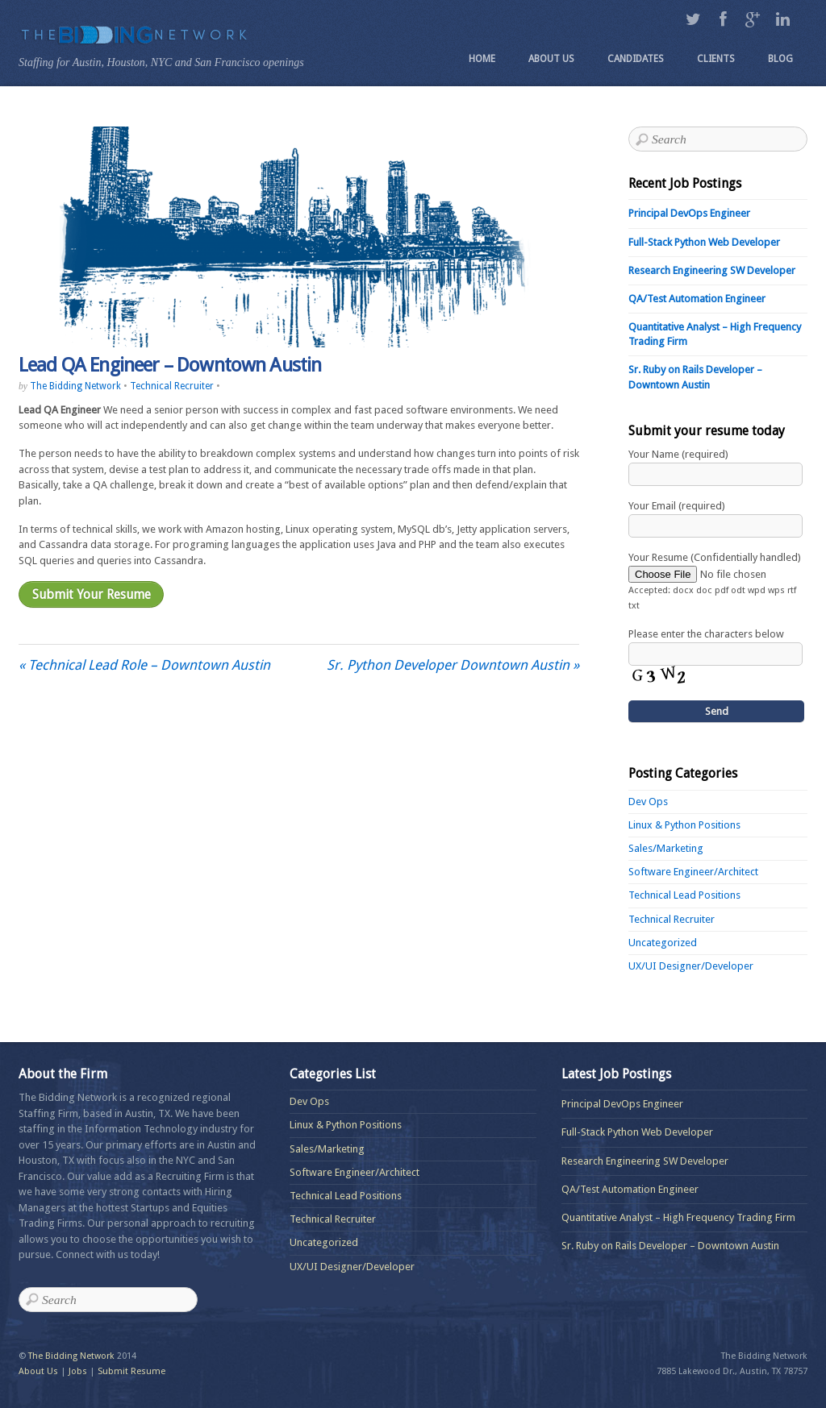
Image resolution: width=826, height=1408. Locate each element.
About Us (551, 58)
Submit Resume (131, 1371)
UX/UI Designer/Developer (690, 966)
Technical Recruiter (172, 386)
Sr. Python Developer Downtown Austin (453, 665)
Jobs (78, 1371)
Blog (780, 58)
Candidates (635, 58)
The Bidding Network (75, 386)
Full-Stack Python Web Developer (704, 242)
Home (482, 58)
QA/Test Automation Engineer (697, 299)
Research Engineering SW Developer (711, 270)
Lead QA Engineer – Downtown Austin (170, 365)
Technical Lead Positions (684, 895)
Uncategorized (662, 943)
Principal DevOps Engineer (689, 213)
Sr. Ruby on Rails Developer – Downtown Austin (670, 1246)
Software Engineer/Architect (693, 872)
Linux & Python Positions (684, 825)
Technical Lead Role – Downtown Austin (144, 665)
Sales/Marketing (665, 848)
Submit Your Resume (91, 594)
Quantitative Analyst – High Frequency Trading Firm (678, 1217)
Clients (716, 58)
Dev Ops (648, 801)
